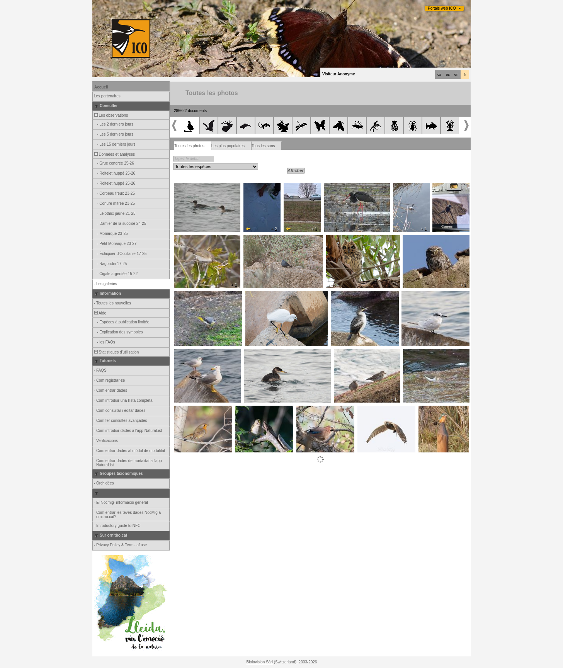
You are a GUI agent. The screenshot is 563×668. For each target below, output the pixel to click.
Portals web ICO (442, 8)
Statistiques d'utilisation (116, 352)
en (456, 74)
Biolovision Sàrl (260, 662)
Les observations (110, 115)
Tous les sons (263, 146)
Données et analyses (114, 154)
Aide (99, 313)
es (448, 74)
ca (439, 74)
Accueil (101, 87)
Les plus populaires (228, 146)
